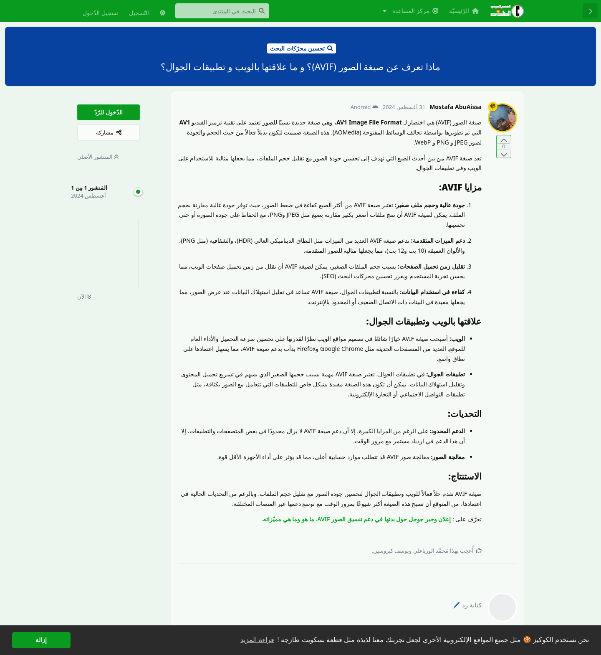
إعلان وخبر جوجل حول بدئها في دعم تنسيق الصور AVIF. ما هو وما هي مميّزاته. (356, 519)
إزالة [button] (41, 640)
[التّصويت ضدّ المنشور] (504, 153)
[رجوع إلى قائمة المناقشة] (590, 10)
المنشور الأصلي (98, 156)
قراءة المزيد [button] (257, 639)
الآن (84, 296)
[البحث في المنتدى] (222, 10)
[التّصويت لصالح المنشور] (504, 139)
